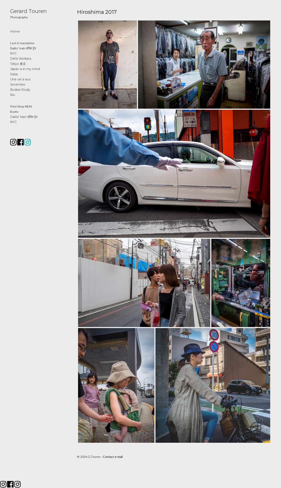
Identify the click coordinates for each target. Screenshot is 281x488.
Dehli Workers (20, 59)
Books (14, 111)
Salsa (14, 74)
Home (15, 31)
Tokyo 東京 (18, 64)
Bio (12, 95)
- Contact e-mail (112, 456)
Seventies (17, 84)
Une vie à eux (20, 79)
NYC (13, 53)
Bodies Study (20, 90)
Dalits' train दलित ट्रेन (23, 48)
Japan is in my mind (25, 69)
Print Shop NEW (21, 106)
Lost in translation (22, 43)
